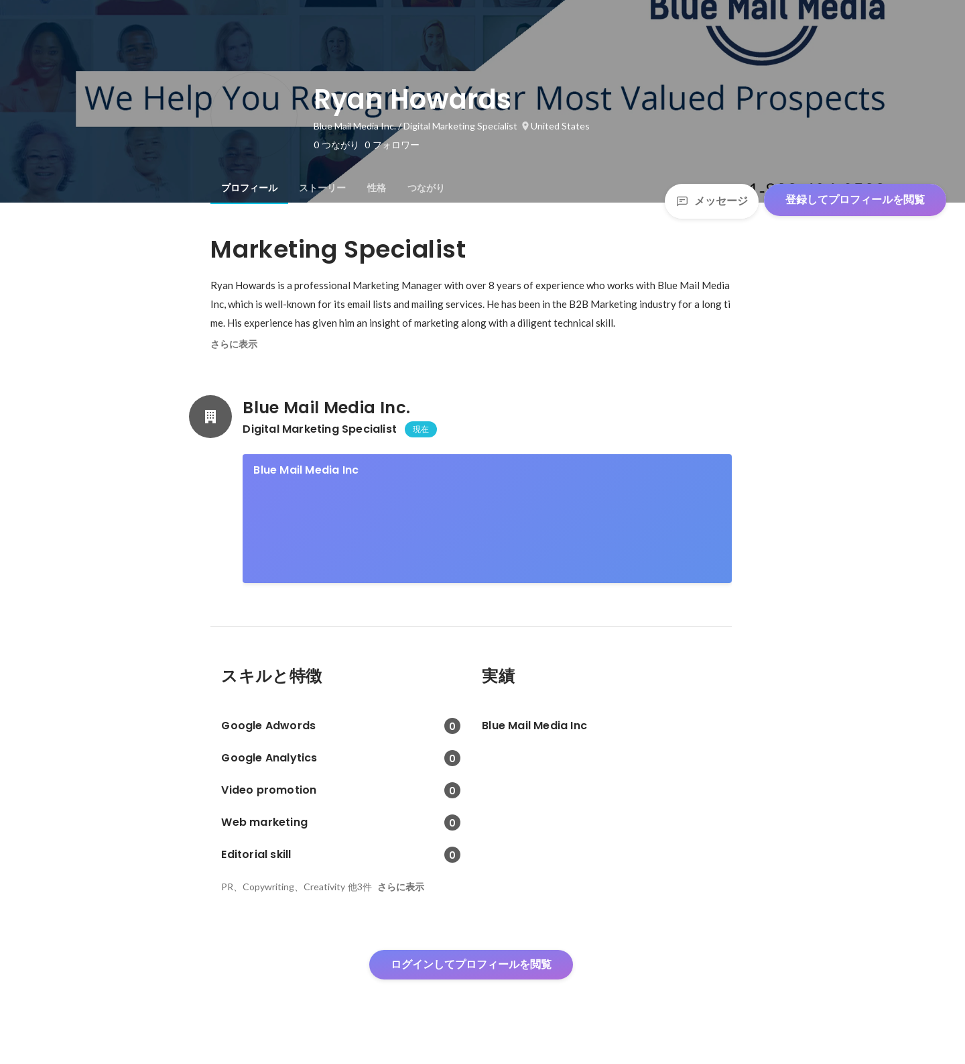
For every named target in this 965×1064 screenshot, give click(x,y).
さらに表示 (233, 344)
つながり (426, 188)
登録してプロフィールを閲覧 (855, 199)
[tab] (249, 188)
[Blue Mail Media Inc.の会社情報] (210, 416)
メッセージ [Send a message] (712, 201)
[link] (487, 518)
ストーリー (322, 188)
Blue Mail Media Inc (306, 470)
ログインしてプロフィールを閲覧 (471, 964)
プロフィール (249, 188)
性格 (376, 188)
